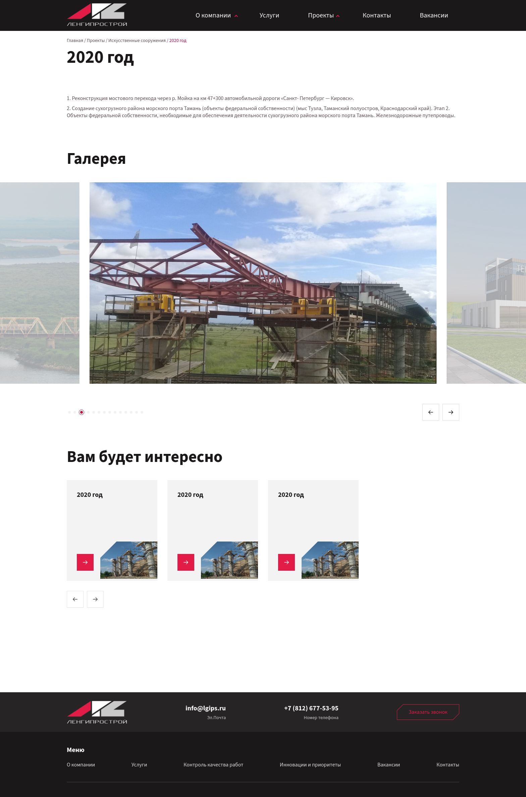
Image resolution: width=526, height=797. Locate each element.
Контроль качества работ (213, 764)
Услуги (269, 15)
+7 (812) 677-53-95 (311, 708)
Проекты (321, 15)
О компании (213, 15)
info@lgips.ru (206, 708)
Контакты (377, 15)
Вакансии (434, 15)
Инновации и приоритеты (310, 764)
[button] (430, 412)
